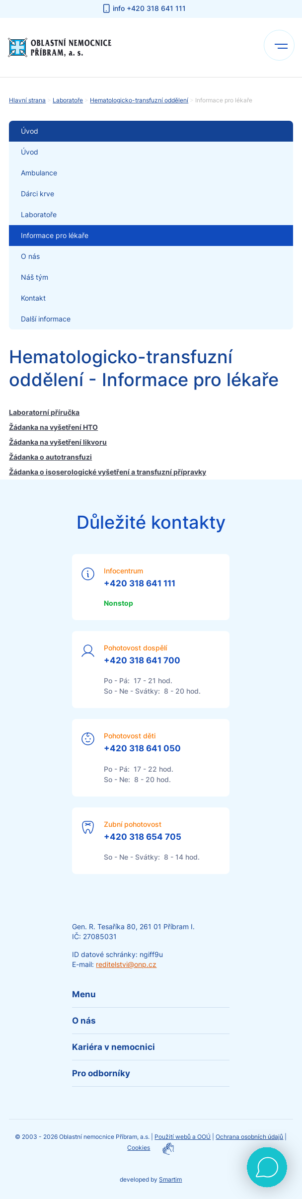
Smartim (170, 1179)
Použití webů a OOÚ (182, 1136)
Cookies (138, 1147)
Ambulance (39, 172)
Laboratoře (68, 100)
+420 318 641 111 (139, 583)
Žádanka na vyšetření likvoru (58, 442)
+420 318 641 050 (142, 748)
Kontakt (33, 298)
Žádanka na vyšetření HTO (53, 427)
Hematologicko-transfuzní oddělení (139, 100)
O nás (30, 256)
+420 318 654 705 (142, 837)
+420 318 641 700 (142, 660)
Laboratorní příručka (44, 412)
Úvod (29, 152)
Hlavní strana (27, 100)
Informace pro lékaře (54, 235)
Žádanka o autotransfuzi (50, 457)
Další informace (46, 319)
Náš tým (34, 277)
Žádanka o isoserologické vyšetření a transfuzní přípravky (107, 472)
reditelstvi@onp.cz (126, 964)
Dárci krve (37, 193)
